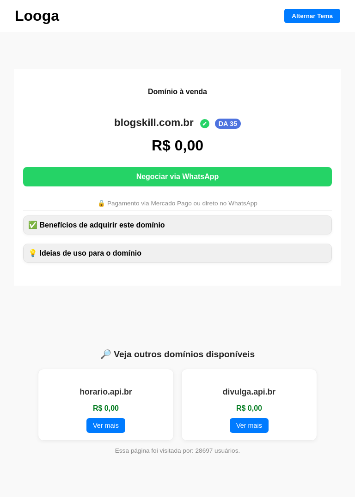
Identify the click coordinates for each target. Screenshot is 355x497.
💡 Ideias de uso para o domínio (84, 253)
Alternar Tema (312, 15)
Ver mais (106, 425)
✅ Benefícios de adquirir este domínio (96, 225)
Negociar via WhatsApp (177, 176)
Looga (37, 15)
